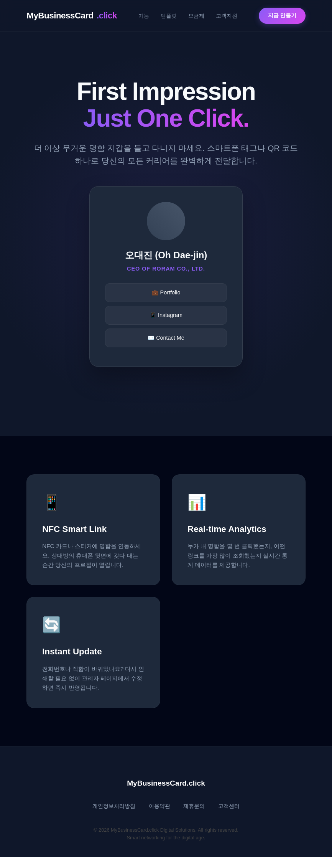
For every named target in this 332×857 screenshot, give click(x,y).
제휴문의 (194, 806)
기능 (143, 16)
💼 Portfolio (166, 292)
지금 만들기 (282, 15)
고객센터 (229, 806)
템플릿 (169, 16)
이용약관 (159, 806)
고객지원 (226, 16)
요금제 (196, 16)
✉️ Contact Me (166, 338)
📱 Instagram (166, 315)
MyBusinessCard (71, 16)
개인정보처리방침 (113, 806)
